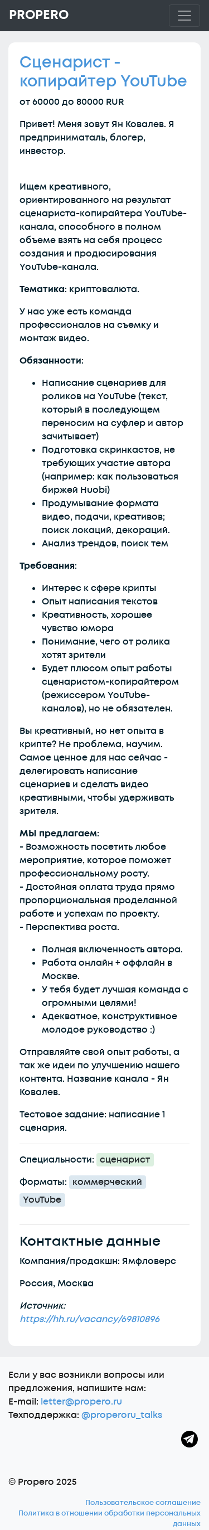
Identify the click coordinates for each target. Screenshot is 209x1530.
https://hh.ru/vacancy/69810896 (89, 1319)
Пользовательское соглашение (143, 1503)
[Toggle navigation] (184, 15)
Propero (39, 15)
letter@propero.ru (81, 1402)
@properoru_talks (121, 1415)
